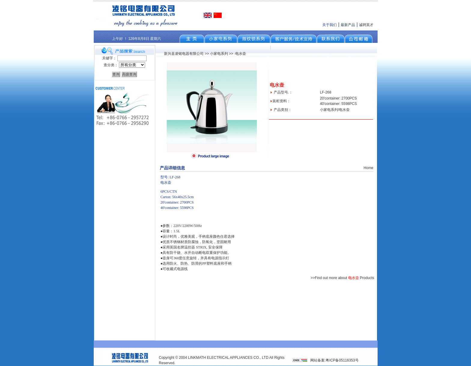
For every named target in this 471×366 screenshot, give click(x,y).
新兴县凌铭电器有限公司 (184, 54)
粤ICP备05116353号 (342, 360)
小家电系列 (219, 54)
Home (368, 168)
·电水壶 (240, 54)
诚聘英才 (366, 25)
